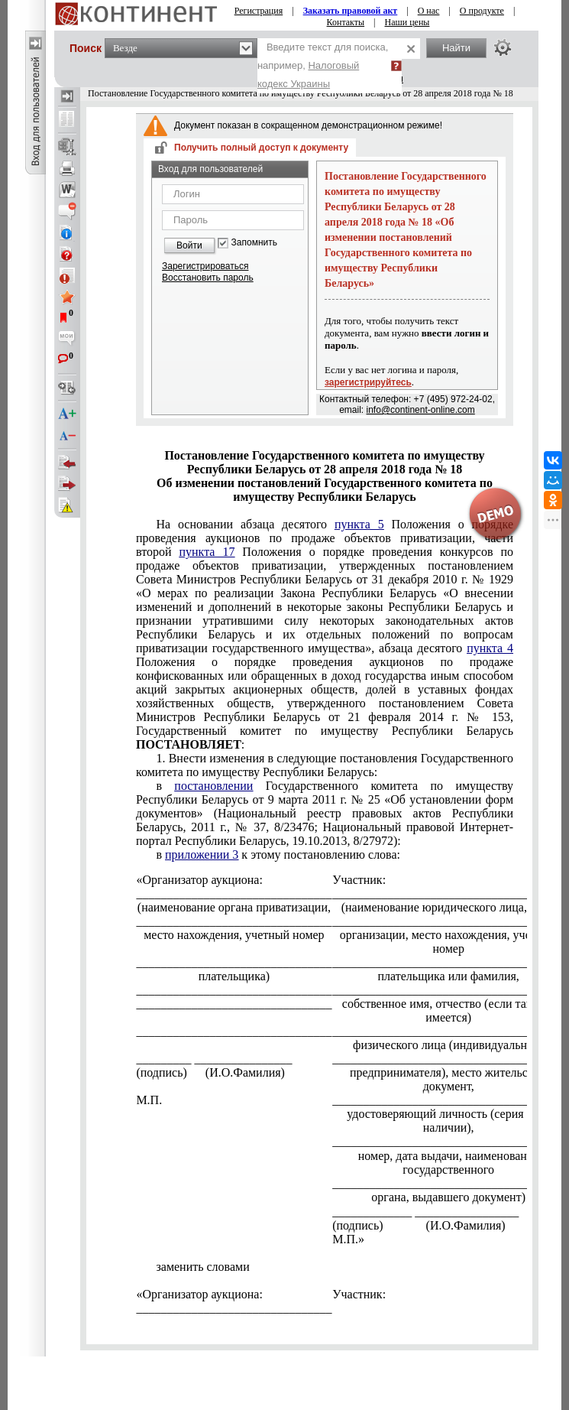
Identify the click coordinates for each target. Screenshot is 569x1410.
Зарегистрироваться (205, 266)
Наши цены (407, 22)
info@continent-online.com (421, 409)
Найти (456, 48)
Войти (189, 245)
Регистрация (258, 10)
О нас (429, 10)
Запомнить (254, 243)
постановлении (213, 785)
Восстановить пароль (208, 277)
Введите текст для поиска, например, (322, 65)
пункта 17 (206, 551)
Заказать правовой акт (350, 10)
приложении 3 (201, 854)
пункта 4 (490, 648)
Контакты (346, 22)
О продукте (482, 10)
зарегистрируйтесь (368, 382)
